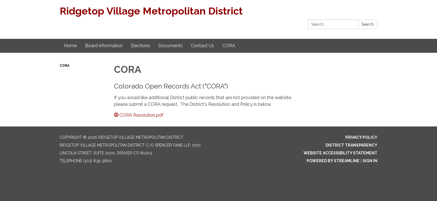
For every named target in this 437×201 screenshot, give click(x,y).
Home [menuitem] (70, 45)
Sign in (370, 161)
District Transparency (351, 145)
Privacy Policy (361, 137)
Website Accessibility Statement (340, 153)
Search (367, 24)
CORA (64, 66)
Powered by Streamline (333, 161)
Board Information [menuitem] (104, 45)
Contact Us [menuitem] (202, 45)
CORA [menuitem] (228, 45)
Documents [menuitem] (170, 45)
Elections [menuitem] (140, 45)
